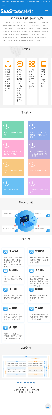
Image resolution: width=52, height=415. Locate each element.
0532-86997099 (26, 383)
